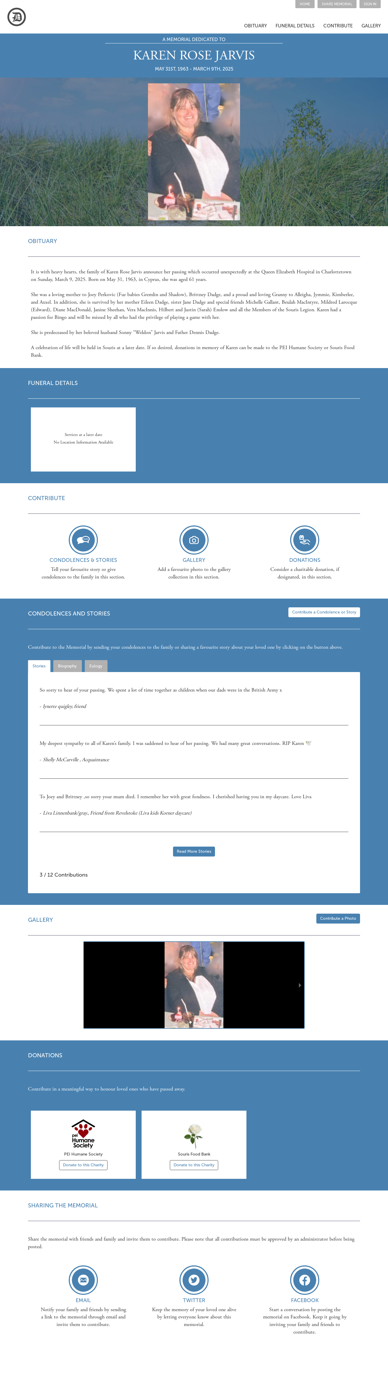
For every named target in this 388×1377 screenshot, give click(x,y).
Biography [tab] (67, 666)
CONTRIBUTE (338, 26)
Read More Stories (194, 851)
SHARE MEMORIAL (337, 4)
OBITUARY (255, 26)
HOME (305, 4)
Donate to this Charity (83, 1165)
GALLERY (371, 26)
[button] (337, 4)
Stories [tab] (39, 666)
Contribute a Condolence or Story (324, 612)
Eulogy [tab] (95, 666)
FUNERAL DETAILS (295, 26)
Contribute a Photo (338, 918)
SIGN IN (370, 4)
